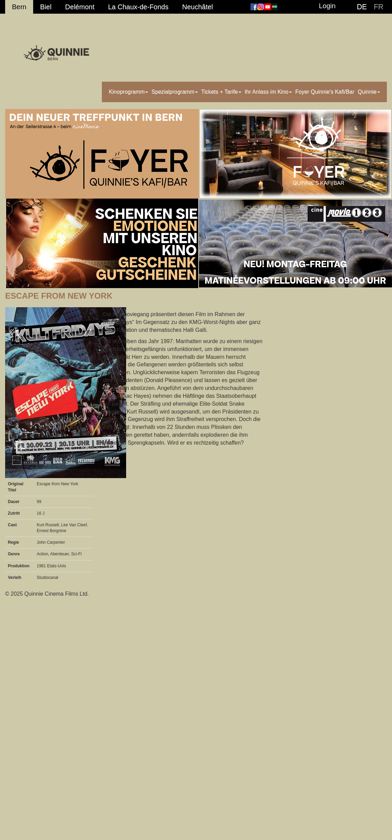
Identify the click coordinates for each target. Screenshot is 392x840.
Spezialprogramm (174, 92)
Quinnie (369, 92)
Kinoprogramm (128, 92)
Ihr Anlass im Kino (268, 92)
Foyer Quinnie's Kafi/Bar (324, 92)
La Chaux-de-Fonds (138, 7)
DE (362, 7)
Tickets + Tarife (221, 92)
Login (327, 6)
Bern (19, 7)
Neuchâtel (197, 7)
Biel (45, 7)
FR (378, 7)
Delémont (80, 7)
